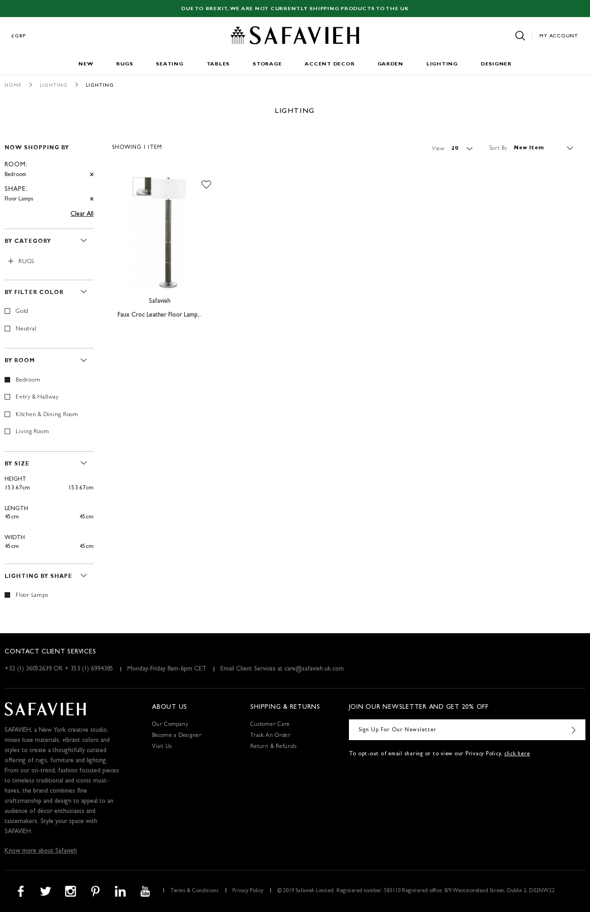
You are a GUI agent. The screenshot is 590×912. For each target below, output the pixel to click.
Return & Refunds (273, 747)
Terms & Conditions (194, 891)
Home (13, 85)
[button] (206, 185)
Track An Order (270, 736)
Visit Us (162, 747)
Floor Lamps (32, 596)
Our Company (170, 725)
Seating (169, 64)
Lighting (442, 64)
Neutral (26, 329)
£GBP (19, 36)
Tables (218, 64)
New (85, 64)
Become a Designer (177, 736)
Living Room (32, 432)
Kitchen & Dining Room (47, 415)
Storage (267, 64)
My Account (558, 36)
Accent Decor (329, 64)
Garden (390, 64)
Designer (496, 64)
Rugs (124, 64)
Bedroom (28, 380)
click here (517, 754)
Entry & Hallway (37, 397)
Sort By (498, 148)
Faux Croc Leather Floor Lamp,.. (160, 315)
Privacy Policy (247, 891)
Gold (22, 312)
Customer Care (270, 725)
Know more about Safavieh (41, 851)
